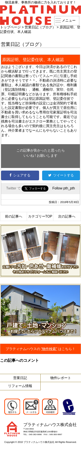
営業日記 (20, 378)
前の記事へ (13, 216)
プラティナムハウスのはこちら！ (41, 349)
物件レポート (60, 378)
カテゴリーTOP (40, 216)
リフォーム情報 (20, 386)
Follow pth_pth (63, 188)
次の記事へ (66, 216)
